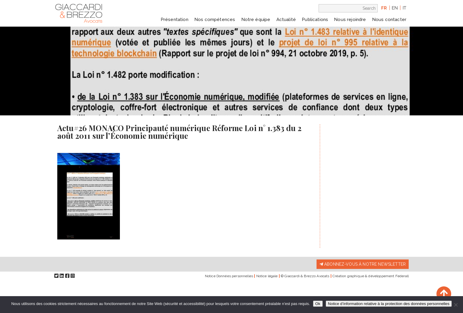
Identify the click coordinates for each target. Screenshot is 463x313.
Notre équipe (255, 19)
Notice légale (267, 276)
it (404, 8)
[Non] (456, 305)
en (395, 8)
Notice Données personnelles (229, 276)
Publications (315, 19)
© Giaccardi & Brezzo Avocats (305, 276)
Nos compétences (214, 19)
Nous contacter (389, 19)
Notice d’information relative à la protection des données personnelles (388, 303)
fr (384, 8)
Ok (317, 303)
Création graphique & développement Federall (370, 276)
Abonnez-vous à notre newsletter (362, 264)
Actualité (286, 19)
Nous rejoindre (350, 19)
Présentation (174, 19)
